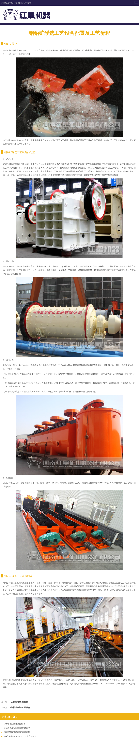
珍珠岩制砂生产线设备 (20, 708)
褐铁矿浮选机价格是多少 (15, 724)
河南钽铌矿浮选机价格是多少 (17, 728)
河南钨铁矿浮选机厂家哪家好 (17, 732)
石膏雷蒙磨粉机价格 (19, 702)
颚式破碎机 (93, 168)
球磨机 (32, 266)
